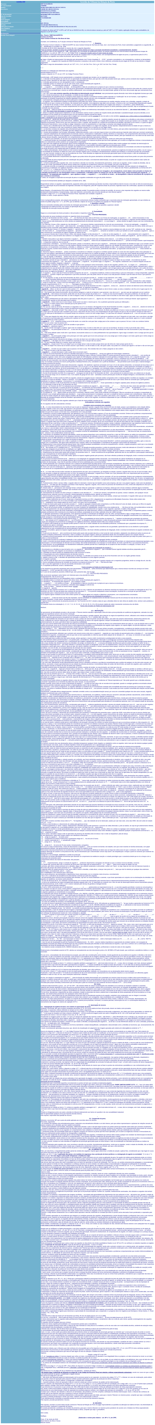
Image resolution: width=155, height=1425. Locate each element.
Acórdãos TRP (20, 1)
